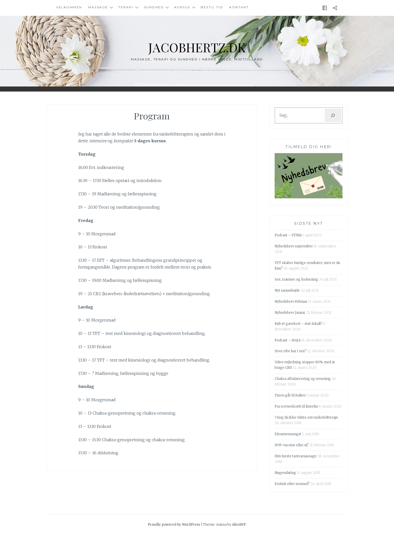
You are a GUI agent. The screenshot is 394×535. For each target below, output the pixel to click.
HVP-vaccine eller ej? (292, 445)
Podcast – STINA (288, 235)
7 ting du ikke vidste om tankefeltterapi (306, 417)
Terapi (125, 7)
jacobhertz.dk (197, 47)
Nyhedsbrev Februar (291, 301)
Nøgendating (285, 473)
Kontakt (239, 7)
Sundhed (154, 7)
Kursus (182, 7)
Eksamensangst (288, 434)
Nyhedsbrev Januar (290, 312)
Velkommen (69, 7)
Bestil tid (212, 7)
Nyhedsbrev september (294, 246)
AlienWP (239, 524)
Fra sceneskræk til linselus (296, 406)
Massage (98, 7)
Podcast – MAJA (288, 340)
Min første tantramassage (296, 456)
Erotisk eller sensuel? (292, 484)
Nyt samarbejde (287, 290)
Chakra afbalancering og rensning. (303, 379)
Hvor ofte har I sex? (290, 351)
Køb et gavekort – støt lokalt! (298, 324)
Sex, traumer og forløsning (296, 279)
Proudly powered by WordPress (174, 524)
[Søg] (333, 115)
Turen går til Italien (290, 395)
